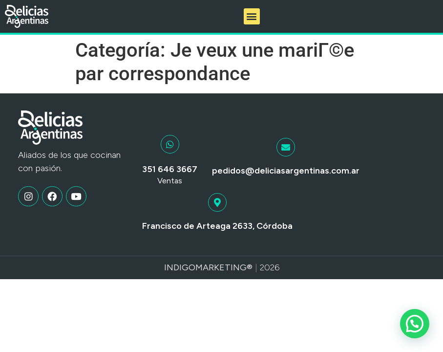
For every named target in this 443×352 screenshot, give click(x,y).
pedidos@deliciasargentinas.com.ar (285, 170)
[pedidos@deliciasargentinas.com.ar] (285, 147)
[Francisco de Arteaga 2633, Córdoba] (217, 202)
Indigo (179, 267)
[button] (252, 16)
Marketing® (224, 267)
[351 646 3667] (170, 144)
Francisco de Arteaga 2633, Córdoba (217, 225)
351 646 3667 (169, 169)
